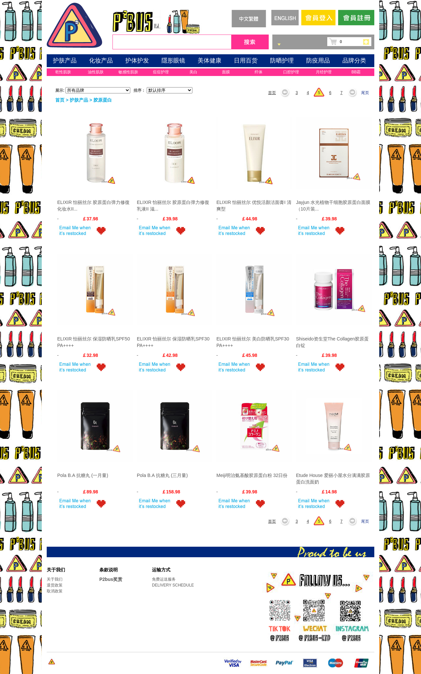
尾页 (365, 92)
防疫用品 (318, 60)
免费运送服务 (164, 579)
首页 (272, 92)
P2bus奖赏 (110, 579)
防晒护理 (282, 60)
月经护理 (324, 72)
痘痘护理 (161, 72)
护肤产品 (65, 60)
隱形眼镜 (173, 60)
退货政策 (54, 585)
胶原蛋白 (102, 100)
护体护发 (137, 60)
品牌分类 (354, 60)
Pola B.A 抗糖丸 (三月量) (162, 475)
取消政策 (54, 591)
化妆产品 (101, 60)
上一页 (287, 93)
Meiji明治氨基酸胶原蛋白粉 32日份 (251, 475)
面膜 (226, 72)
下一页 (354, 93)
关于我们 (54, 579)
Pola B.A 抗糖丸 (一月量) (82, 475)
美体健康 (209, 60)
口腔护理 (291, 72)
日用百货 (246, 60)
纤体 (258, 72)
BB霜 (355, 72)
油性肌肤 (96, 72)
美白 (193, 72)
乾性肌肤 (63, 72)
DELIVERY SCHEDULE (173, 585)
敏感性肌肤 (128, 72)
